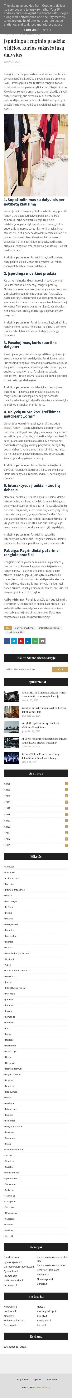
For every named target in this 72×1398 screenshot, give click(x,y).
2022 (36, 808)
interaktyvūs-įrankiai (49, 627)
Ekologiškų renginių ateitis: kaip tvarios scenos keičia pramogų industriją (44, 694)
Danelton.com (11, 1257)
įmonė (8, 982)
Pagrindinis (22, 1379)
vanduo (9, 1224)
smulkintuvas (12, 1172)
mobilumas (10, 1045)
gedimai (9, 959)
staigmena (10, 1184)
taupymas (10, 1201)
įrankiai (9, 999)
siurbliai (9, 1166)
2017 (36, 839)
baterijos (9, 883)
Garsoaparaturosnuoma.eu (51, 1265)
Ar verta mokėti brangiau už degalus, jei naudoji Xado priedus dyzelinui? (44, 740)
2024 (36, 796)
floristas (9, 947)
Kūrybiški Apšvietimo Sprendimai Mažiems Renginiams (40, 725)
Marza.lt (41, 1306)
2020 (36, 820)
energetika (10, 935)
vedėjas (9, 1230)
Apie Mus (38, 1379)
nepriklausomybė (13, 1068)
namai (8, 1057)
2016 (36, 845)
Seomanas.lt (10, 1276)
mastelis (9, 1039)
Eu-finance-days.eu (13, 1320)
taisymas (10, 1195)
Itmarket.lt (9, 1316)
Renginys (9, 1132)
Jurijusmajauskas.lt (14, 1280)
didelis (8, 912)
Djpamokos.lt (11, 1271)
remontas (10, 1120)
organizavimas (13, 1074)
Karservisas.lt (10, 1285)
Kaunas (9, 1005)
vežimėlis (9, 1236)
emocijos (9, 930)
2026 (36, 783)
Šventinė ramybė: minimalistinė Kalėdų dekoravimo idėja (44, 709)
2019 (36, 826)
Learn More (30, 30)
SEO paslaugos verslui (15, 1346)
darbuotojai (11, 901)
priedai (8, 1097)
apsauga (9, 866)
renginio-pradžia (15, 632)
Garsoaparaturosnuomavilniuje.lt (52, 1259)
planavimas (11, 1091)
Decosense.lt (10, 1325)
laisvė (8, 1034)
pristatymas (11, 1109)
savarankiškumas (14, 1149)
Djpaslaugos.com (13, 1262)
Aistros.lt (41, 1325)
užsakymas (11, 1213)
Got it (47, 30)
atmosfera (10, 872)
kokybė (8, 1010)
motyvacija (10, 1051)
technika (9, 1207)
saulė (8, 1143)
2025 (36, 789)
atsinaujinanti (12, 878)
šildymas (9, 1189)
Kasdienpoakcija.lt (46, 1311)
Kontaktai (52, 1379)
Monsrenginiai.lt (45, 1279)
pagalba (9, 1080)
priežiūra (9, 1103)
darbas (8, 895)
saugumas (10, 1137)
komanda (10, 1016)
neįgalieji (9, 1062)
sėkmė (8, 1155)
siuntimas (10, 1161)
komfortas (10, 1022)
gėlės (8, 964)
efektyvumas (11, 924)
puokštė (9, 1114)
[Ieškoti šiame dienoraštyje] (28, 669)
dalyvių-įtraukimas (24, 627)
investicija (10, 993)
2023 (36, 802)
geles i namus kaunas (16, 970)
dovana (9, 918)
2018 (36, 833)
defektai (9, 907)
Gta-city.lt (42, 1316)
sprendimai (11, 1178)
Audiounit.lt (43, 1274)
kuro (7, 1028)
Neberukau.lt (10, 1306)
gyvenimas (11, 976)
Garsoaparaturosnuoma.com (19, 1266)
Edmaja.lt (42, 1283)
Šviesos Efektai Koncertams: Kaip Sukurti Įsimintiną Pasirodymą (41, 756)
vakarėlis (9, 1218)
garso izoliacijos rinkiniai (17, 953)
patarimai (10, 1086)
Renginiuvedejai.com (48, 1270)
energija (9, 941)
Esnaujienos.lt (44, 1320)
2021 (36, 814)
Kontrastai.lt (10, 1311)
